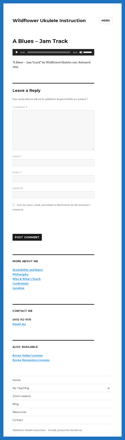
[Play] (16, 52)
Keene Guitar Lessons (28, 355)
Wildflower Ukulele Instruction (49, 20)
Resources (19, 412)
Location (18, 288)
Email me (19, 324)
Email (17, 172)
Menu (106, 20)
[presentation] (37, 224)
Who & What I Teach (27, 279)
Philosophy (20, 274)
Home (17, 380)
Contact (18, 420)
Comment (20, 107)
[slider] (48, 52)
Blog (16, 404)
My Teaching (21, 388)
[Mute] (81, 52)
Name (17, 156)
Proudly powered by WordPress (65, 430)
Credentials (21, 283)
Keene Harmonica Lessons (31, 360)
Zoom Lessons (22, 396)
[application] (53, 52)
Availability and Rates (28, 269)
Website (18, 188)
